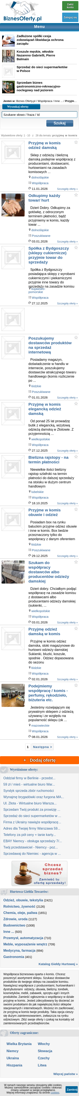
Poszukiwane (41, 235)
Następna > (42, 747)
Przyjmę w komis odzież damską (44, 145)
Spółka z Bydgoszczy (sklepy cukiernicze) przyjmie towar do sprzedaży (48, 255)
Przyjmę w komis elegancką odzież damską (44, 409)
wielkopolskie (40, 439)
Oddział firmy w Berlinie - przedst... (29, 778)
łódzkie (36, 386)
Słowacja (45, 1051)
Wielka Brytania (19, 1044)
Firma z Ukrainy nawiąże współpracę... (32, 822)
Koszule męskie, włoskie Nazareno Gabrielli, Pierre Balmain (36, 55)
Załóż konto (70, 6)
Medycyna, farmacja (19, 950)
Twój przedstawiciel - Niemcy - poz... (30, 847)
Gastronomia (13, 957)
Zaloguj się (70, 17)
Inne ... (8, 931)
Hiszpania (14, 1065)
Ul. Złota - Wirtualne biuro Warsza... (30, 803)
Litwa (42, 1065)
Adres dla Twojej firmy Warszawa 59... (31, 828)
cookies (55, 1092)
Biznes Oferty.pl (25, 101)
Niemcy (13, 1051)
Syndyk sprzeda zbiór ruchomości (28, 790)
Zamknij (72, 1089)
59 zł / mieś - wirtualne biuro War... (29, 784)
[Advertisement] (53, 320)
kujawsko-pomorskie (37, 290)
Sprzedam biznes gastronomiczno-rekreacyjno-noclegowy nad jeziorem (39, 86)
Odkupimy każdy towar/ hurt (44, 197)
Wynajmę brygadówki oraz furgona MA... (33, 797)
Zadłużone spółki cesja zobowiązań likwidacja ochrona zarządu (40, 39)
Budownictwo (14, 925)
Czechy (44, 1058)
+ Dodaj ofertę (39, 760)
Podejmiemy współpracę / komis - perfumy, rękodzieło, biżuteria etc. (48, 693)
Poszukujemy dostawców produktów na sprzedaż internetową (50, 345)
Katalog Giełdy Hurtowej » (58, 964)
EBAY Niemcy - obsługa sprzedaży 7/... (32, 841)
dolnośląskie (40, 177)
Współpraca (40, 183)
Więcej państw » (65, 1074)
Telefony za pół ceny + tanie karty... (29, 835)
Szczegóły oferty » (67, 189)
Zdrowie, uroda (15, 919)
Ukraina (13, 1058)
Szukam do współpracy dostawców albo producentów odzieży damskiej (48, 571)
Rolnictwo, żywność (19, 906)
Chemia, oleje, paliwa (20, 913)
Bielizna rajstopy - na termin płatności (48, 459)
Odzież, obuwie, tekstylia (23, 900)
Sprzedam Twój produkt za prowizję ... (31, 809)
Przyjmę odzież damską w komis (44, 631)
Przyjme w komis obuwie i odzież (44, 512)
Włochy (44, 1044)
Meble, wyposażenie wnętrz (25, 944)
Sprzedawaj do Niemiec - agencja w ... (32, 853)
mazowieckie (40, 725)
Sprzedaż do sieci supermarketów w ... (32, 816)
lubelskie (37, 492)
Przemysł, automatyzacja (23, 938)
